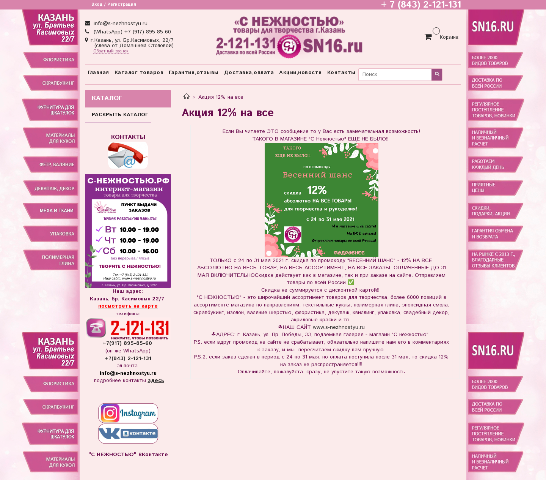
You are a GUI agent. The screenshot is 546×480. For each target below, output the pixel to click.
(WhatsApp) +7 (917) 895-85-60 (131, 32)
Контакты (341, 72)
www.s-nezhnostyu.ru (339, 327)
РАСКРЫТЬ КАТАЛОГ (120, 114)
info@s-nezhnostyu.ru (119, 23)
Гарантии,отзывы (194, 72)
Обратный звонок (111, 51)
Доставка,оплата (249, 72)
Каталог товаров (139, 72)
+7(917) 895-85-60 (128, 343)
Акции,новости (300, 72)
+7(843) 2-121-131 (128, 358)
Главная (98, 72)
